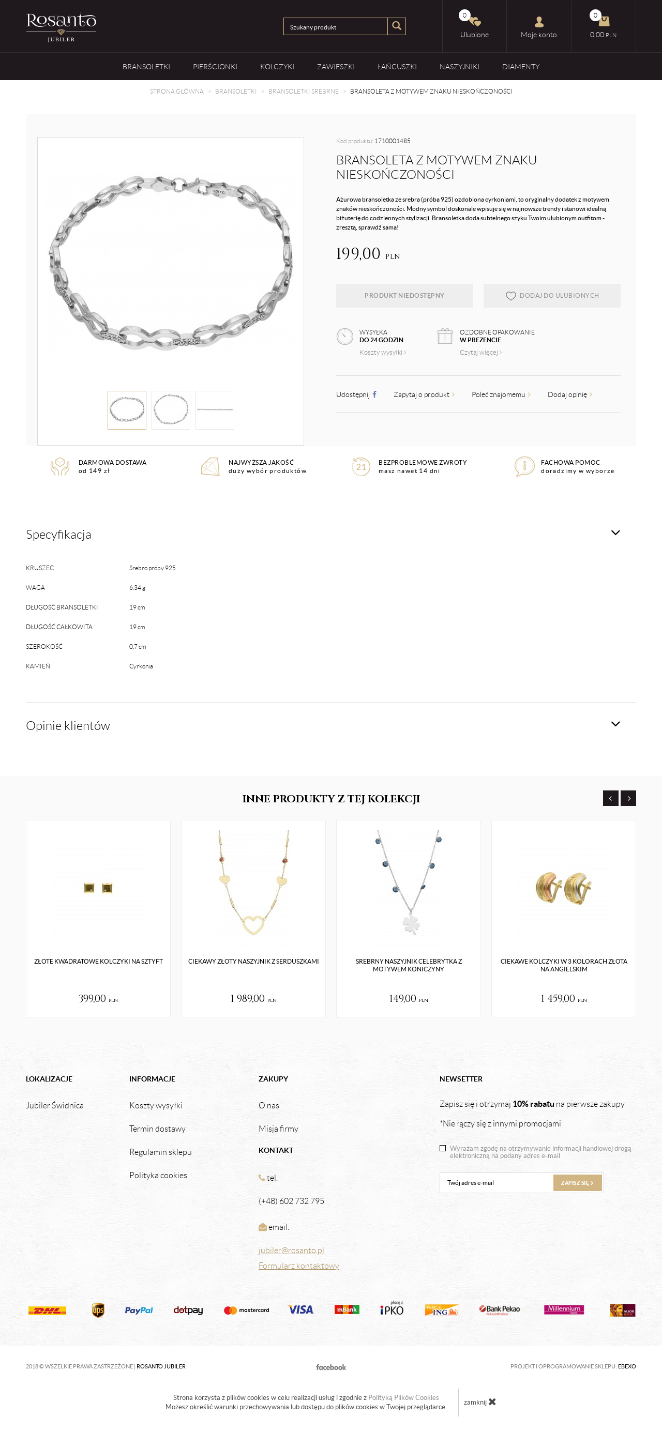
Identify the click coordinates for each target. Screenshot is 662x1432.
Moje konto (539, 27)
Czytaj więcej (481, 352)
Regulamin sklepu (160, 1152)
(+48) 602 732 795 (291, 1201)
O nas (269, 1105)
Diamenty (521, 66)
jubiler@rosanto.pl (291, 1250)
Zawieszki (336, 66)
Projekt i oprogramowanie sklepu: (573, 1366)
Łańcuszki (397, 66)
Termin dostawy (157, 1129)
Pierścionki (215, 66)
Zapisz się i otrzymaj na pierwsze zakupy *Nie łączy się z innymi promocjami (532, 1113)
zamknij (480, 1401)
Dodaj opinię (570, 394)
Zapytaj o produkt (424, 394)
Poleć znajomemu (501, 394)
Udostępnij (356, 394)
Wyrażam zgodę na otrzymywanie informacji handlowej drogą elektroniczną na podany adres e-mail (540, 1152)
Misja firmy (278, 1129)
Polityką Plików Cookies (403, 1397)
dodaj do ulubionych (552, 296)
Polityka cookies (158, 1175)
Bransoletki (146, 66)
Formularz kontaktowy (299, 1265)
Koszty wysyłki (383, 352)
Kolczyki (277, 66)
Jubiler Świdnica (55, 1105)
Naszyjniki (459, 66)
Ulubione (474, 24)
